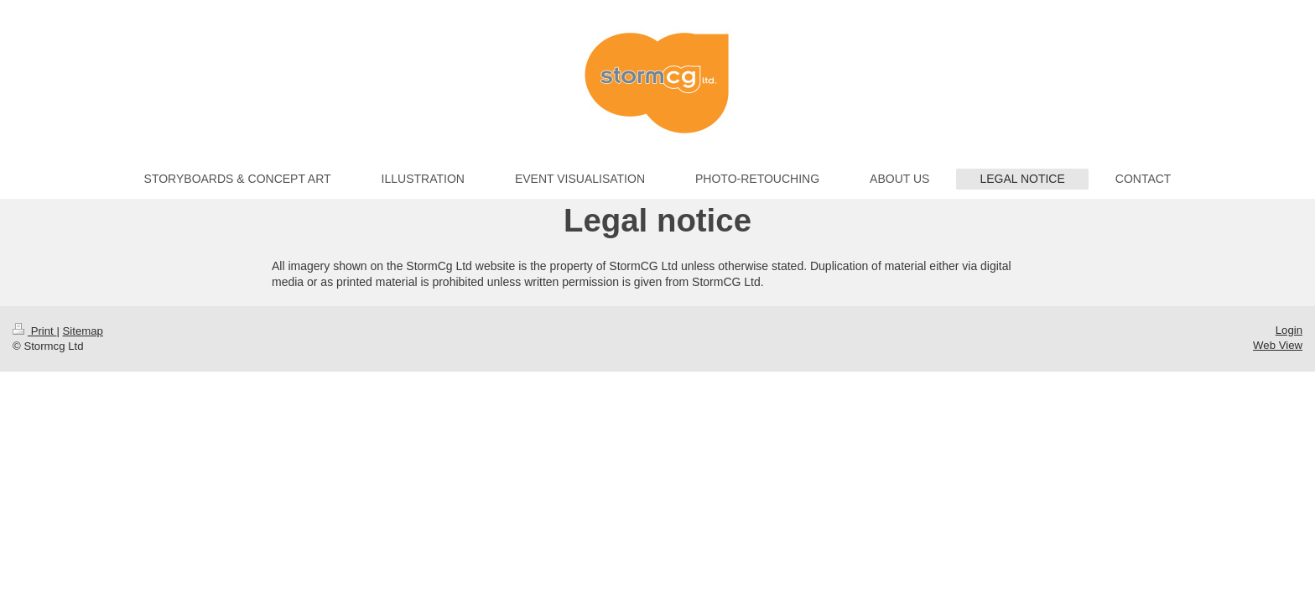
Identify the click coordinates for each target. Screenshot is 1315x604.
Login (1289, 330)
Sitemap (83, 331)
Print (34, 331)
